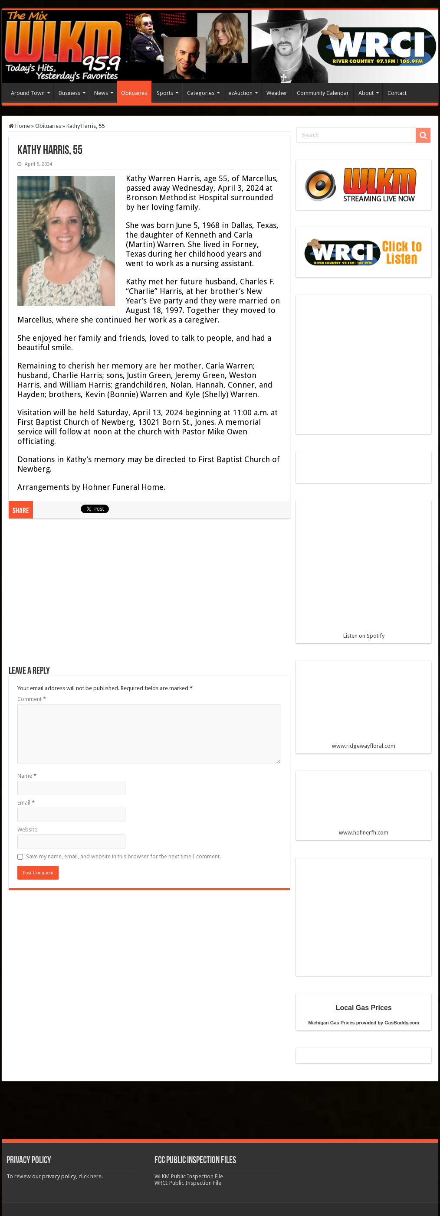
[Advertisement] (149, 596)
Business (69, 93)
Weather (276, 93)
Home (19, 126)
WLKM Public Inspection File (188, 1176)
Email (26, 802)
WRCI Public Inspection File (187, 1183)
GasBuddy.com (401, 1022)
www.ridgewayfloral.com (363, 708)
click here (90, 1176)
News (101, 93)
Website (27, 829)
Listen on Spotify (363, 573)
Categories (200, 93)
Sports (165, 93)
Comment (31, 699)
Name (26, 776)
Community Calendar (323, 93)
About (366, 93)
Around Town (28, 93)
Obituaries (134, 93)
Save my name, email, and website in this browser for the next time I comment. (123, 856)
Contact (397, 93)
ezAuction (240, 93)
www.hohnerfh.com (363, 832)
